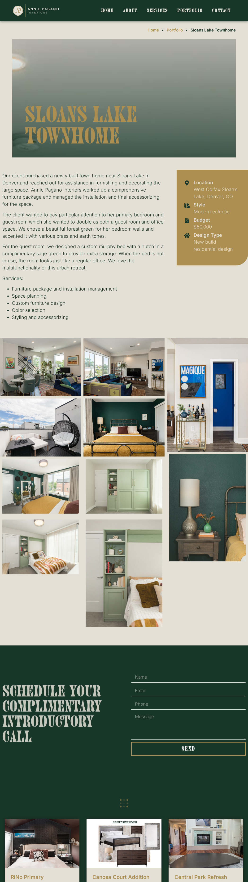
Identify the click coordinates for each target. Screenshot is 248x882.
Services (157, 10)
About (130, 10)
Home (107, 10)
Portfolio (190, 10)
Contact (221, 10)
